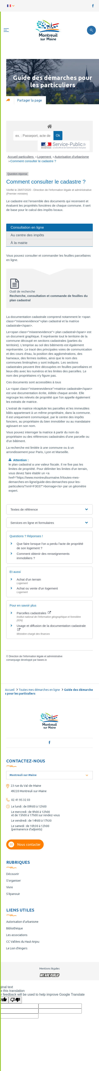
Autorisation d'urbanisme (72, 156)
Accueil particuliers (21, 156)
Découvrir (12, 874)
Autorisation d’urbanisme (22, 921)
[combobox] (49, 775)
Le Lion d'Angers (16, 948)
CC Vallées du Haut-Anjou (22, 941)
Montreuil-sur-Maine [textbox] (23, 775)
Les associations (16, 935)
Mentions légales (49, 968)
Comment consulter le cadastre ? (33, 161)
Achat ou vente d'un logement (37, 588)
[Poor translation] (15, 1000)
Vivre (9, 887)
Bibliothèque (14, 928)
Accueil (10, 689)
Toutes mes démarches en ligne (39, 689)
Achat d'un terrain (29, 579)
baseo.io (42, 659)
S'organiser (13, 880)
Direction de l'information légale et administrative (35, 656)
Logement (44, 156)
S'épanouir (13, 894)
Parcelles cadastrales (34, 613)
